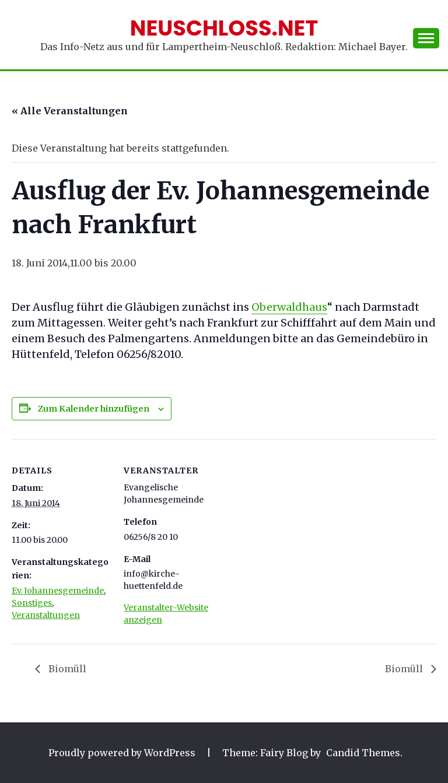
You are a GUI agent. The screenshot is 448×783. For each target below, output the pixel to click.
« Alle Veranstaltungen (70, 111)
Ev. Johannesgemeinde (58, 590)
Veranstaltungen (46, 615)
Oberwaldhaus (289, 307)
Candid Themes (363, 753)
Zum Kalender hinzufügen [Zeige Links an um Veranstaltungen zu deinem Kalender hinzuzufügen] (93, 408)
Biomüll (66, 669)
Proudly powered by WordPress (123, 753)
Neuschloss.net (224, 28)
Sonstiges (32, 603)
